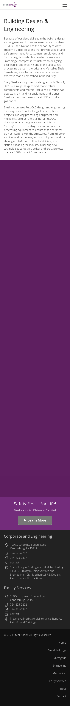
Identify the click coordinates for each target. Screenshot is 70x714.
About (62, 688)
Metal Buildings (57, 650)
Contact (61, 696)
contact (14, 562)
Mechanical (59, 673)
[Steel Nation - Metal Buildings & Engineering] (10, 4)
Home (62, 642)
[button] (64, 4)
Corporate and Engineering (28, 536)
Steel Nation (21, 635)
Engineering (17, 574)
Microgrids (60, 658)
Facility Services (17, 587)
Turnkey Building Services (34, 571)
